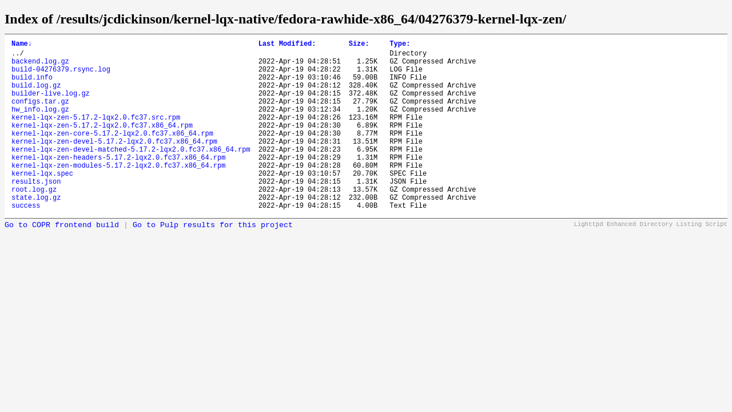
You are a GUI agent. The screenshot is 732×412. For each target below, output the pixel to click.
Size (359, 45)
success (25, 241)
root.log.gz (34, 222)
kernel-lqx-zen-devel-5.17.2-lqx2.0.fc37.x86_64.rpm (114, 163)
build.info (32, 85)
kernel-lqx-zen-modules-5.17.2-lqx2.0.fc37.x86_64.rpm (118, 192)
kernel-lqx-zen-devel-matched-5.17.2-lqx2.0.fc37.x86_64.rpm (130, 173)
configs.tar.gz (40, 115)
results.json (36, 212)
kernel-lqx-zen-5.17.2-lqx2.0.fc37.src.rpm (95, 134)
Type (399, 45)
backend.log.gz (40, 66)
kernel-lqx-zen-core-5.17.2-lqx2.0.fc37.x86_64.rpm (112, 154)
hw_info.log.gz (40, 124)
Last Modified (287, 45)
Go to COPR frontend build (62, 261)
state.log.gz (36, 231)
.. (15, 56)
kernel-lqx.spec (42, 202)
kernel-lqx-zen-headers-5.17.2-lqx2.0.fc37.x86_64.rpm (118, 183)
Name (21, 45)
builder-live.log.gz (50, 105)
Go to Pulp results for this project (213, 261)
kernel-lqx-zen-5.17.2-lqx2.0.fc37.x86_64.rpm (102, 144)
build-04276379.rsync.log (60, 76)
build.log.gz (36, 95)
